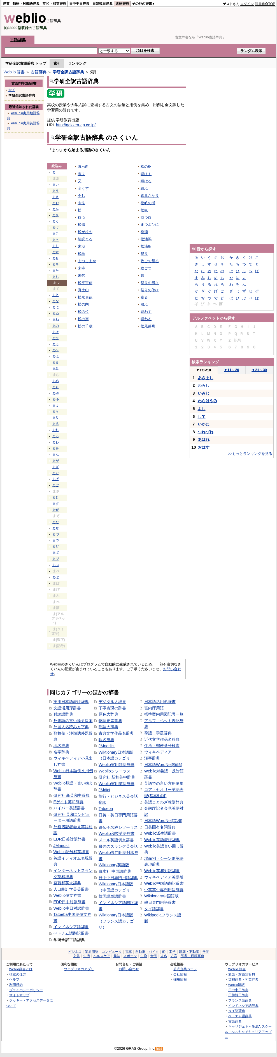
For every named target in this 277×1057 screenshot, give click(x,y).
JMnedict (61, 845)
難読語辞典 (63, 714)
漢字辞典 (152, 758)
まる (55, 424)
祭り (144, 254)
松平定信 (85, 283)
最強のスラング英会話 (118, 846)
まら (55, 411)
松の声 (83, 319)
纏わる (146, 319)
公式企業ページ (185, 969)
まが (55, 461)
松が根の (85, 232)
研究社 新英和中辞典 (71, 795)
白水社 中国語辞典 (115, 871)
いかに (204, 424)
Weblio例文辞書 (67, 895)
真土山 (83, 290)
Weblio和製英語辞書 (116, 833)
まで (55, 541)
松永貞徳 (85, 297)
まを (55, 448)
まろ (55, 436)
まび (55, 559)
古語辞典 (122, 3)
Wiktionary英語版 (114, 865)
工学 (172, 951)
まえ (55, 197)
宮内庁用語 (154, 708)
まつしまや (87, 261)
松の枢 (146, 166)
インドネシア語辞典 (243, 1005)
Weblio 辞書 (14, 72)
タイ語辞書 (154, 909)
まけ (55, 227)
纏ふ (144, 188)
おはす (204, 447)
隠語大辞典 (108, 727)
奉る (144, 297)
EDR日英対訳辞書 (69, 839)
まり (55, 418)
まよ (55, 406)
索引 (57, 63)
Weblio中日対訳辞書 (71, 908)
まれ (55, 430)
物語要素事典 (110, 720)
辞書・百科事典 (192, 956)
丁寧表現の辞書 (112, 708)
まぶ (55, 565)
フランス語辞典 (240, 1000)
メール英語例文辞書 (116, 840)
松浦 (144, 232)
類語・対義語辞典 (26, 3)
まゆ (55, 399)
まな (55, 301)
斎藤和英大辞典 (67, 883)
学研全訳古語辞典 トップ (25, 63)
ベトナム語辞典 (240, 1016)
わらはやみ (207, 401)
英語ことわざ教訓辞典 (163, 802)
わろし (204, 385)
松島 (81, 254)
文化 (76, 956)
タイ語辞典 (236, 1010)
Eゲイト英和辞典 (68, 802)
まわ (55, 442)
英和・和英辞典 (54, 3)
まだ (55, 522)
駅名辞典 (106, 739)
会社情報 (180, 974)
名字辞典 (61, 752)
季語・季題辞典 (158, 733)
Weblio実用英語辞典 (116, 783)
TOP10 (203, 370)
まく (55, 221)
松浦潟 (146, 239)
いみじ (204, 393)
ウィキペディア (158, 752)
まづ (55, 534)
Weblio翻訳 (236, 984)
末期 (81, 246)
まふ (55, 344)
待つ (81, 217)
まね (55, 320)
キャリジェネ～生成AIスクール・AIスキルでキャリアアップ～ (248, 1032)
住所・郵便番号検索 (162, 745)
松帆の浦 (148, 203)
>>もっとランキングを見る (250, 453)
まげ (55, 479)
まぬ (55, 313)
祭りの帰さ (150, 283)
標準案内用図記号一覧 (163, 714)
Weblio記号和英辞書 (71, 851)
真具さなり (150, 196)
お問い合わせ (129, 969)
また (55, 271)
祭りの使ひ (150, 290)
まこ (55, 234)
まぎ (55, 467)
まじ (55, 497)
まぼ (55, 577)
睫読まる (85, 239)
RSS (159, 1048)
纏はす (146, 174)
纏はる (146, 181)
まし (55, 246)
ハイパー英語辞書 (69, 808)
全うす (83, 188)
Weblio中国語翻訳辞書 (164, 883)
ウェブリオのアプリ (79, 969)
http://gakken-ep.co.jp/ (76, 125)
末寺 (81, 268)
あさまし (205, 378)
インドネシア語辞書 (71, 927)
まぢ (55, 528)
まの (55, 326)
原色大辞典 (108, 714)
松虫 (144, 210)
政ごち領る (150, 261)
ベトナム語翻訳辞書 (71, 933)
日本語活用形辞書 (160, 701)
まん (55, 455)
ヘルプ (14, 979)
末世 (81, 174)
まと (55, 295)
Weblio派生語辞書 (160, 833)
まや (55, 393)
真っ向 (83, 166)
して (202, 416)
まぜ (55, 510)
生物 (143, 956)
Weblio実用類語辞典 (116, 764)
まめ (55, 381)
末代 (81, 275)
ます (55, 252)
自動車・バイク (147, 951)
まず (55, 504)
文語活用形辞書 (67, 708)
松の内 (83, 304)
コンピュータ (112, 951)
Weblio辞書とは (20, 969)
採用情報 (180, 979)
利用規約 (16, 984)
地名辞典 (61, 745)
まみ (55, 369)
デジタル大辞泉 (112, 701)
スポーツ (130, 956)
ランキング (77, 63)
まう (55, 191)
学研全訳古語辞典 (68, 72)
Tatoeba (106, 808)
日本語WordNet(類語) (163, 764)
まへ (55, 350)
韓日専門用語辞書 (160, 902)
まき (55, 215)
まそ (55, 264)
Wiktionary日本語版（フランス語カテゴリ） (116, 921)
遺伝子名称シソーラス (118, 827)
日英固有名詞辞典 (160, 827)
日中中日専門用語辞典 (118, 878)
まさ (55, 240)
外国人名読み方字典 (71, 727)
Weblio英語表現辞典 (162, 839)
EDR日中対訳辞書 (69, 902)
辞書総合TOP (265, 4)
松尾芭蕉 (148, 326)
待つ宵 (146, 217)
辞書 (6, 3)
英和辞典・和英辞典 (243, 979)
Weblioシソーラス (115, 771)
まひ (55, 338)
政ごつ (146, 268)
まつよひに (150, 224)
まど (55, 546)
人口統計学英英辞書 (71, 889)
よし (202, 408)
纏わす (146, 311)
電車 (128, 951)
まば (55, 553)
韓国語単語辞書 (112, 896)
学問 (205, 951)
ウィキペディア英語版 (163, 877)
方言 (174, 956)
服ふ (144, 304)
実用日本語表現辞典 (71, 701)
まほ (55, 356)
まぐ (55, 473)
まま (55, 362)
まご (55, 485)
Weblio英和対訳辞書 (162, 871)
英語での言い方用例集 (163, 783)
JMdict (104, 790)
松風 (81, 224)
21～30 (259, 370)
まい (55, 185)
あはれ (204, 439)
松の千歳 (85, 326)
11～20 (231, 370)
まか (55, 209)
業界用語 (91, 951)
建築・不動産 (189, 951)
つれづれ (205, 432)
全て (11, 89)
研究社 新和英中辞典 (117, 777)
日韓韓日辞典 (102, 3)
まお (55, 203)
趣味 (116, 956)
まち (55, 277)
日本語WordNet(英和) (163, 820)
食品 (153, 956)
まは (55, 332)
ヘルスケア (101, 956)
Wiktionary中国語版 (161, 896)
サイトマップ (19, 995)
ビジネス (75, 951)
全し (81, 196)
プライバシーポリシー (26, 990)
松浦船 (146, 246)
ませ (55, 258)
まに (55, 307)
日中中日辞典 (79, 3)
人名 (163, 956)
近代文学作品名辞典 (162, 739)
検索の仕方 (17, 974)
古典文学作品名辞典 (116, 733)
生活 (86, 956)
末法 (81, 203)
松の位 (83, 311)
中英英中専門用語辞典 (163, 890)
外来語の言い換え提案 (73, 720)
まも (55, 387)
